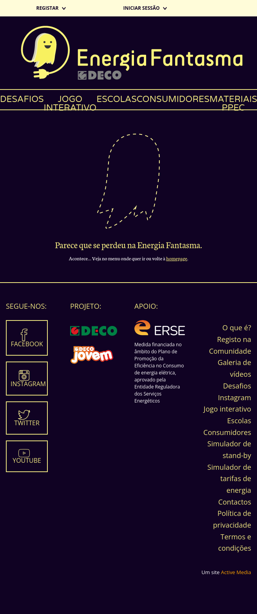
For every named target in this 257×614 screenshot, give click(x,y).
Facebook (27, 344)
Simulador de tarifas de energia (229, 478)
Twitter (26, 423)
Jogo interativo (70, 101)
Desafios (22, 99)
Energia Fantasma (128, 52)
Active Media (236, 572)
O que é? (237, 327)
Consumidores (173, 99)
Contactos (234, 502)
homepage (176, 258)
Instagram (28, 383)
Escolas (116, 99)
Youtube (27, 460)
